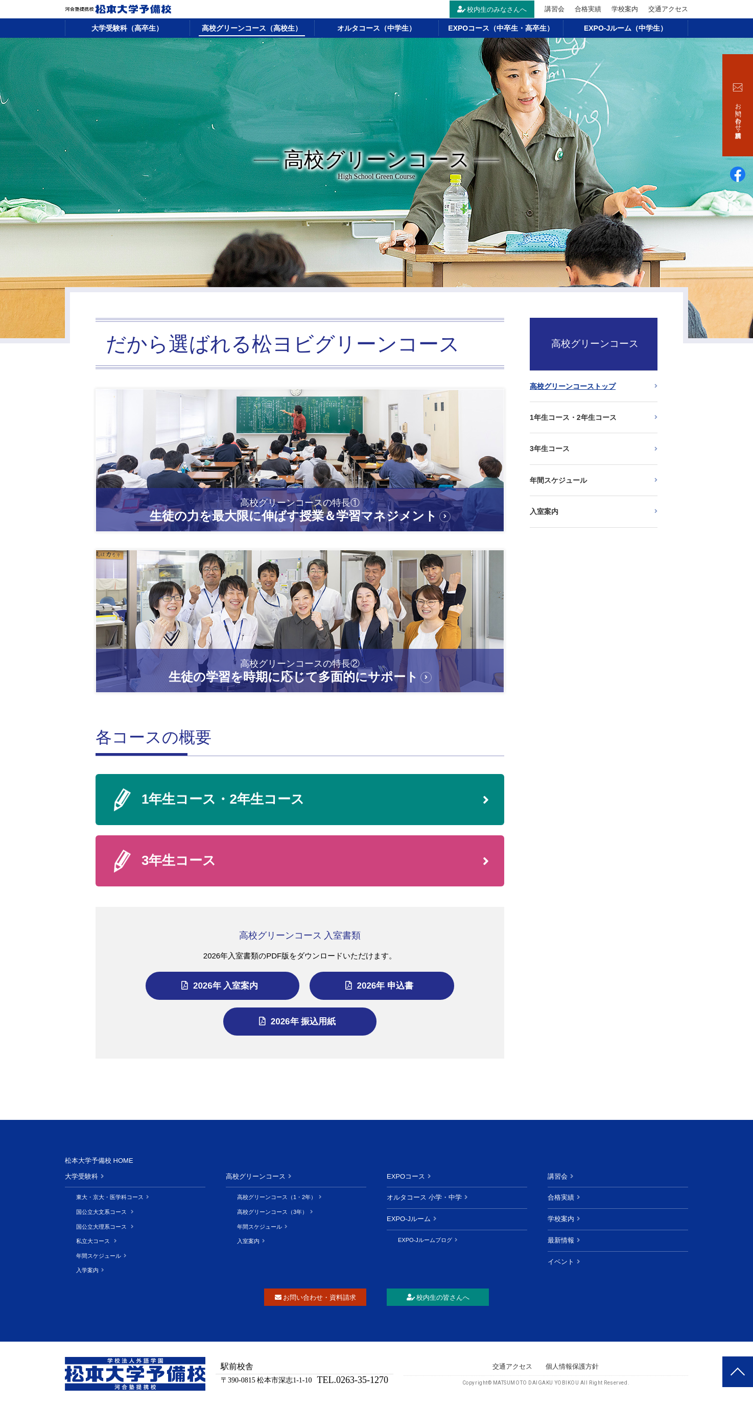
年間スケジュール (558, 480)
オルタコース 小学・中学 (424, 1197)
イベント (561, 1262)
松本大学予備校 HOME (99, 1160)
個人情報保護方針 (572, 1366)
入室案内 (544, 511)
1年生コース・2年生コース (223, 799)
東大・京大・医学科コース (110, 1197)
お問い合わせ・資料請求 (315, 1297)
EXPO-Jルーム (409, 1219)
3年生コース (179, 860)
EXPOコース (406, 1176)
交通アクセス (668, 9)
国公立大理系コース (102, 1227)
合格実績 (588, 9)
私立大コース (93, 1241)
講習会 (554, 9)
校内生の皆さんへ (438, 1297)
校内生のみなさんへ (492, 9)
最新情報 (561, 1240)
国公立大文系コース (102, 1212)
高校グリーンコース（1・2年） (276, 1197)
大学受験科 (81, 1176)
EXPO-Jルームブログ (425, 1240)
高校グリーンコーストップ (573, 386)
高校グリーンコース (256, 1176)
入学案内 (87, 1270)
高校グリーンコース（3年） (272, 1212)
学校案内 (624, 9)
